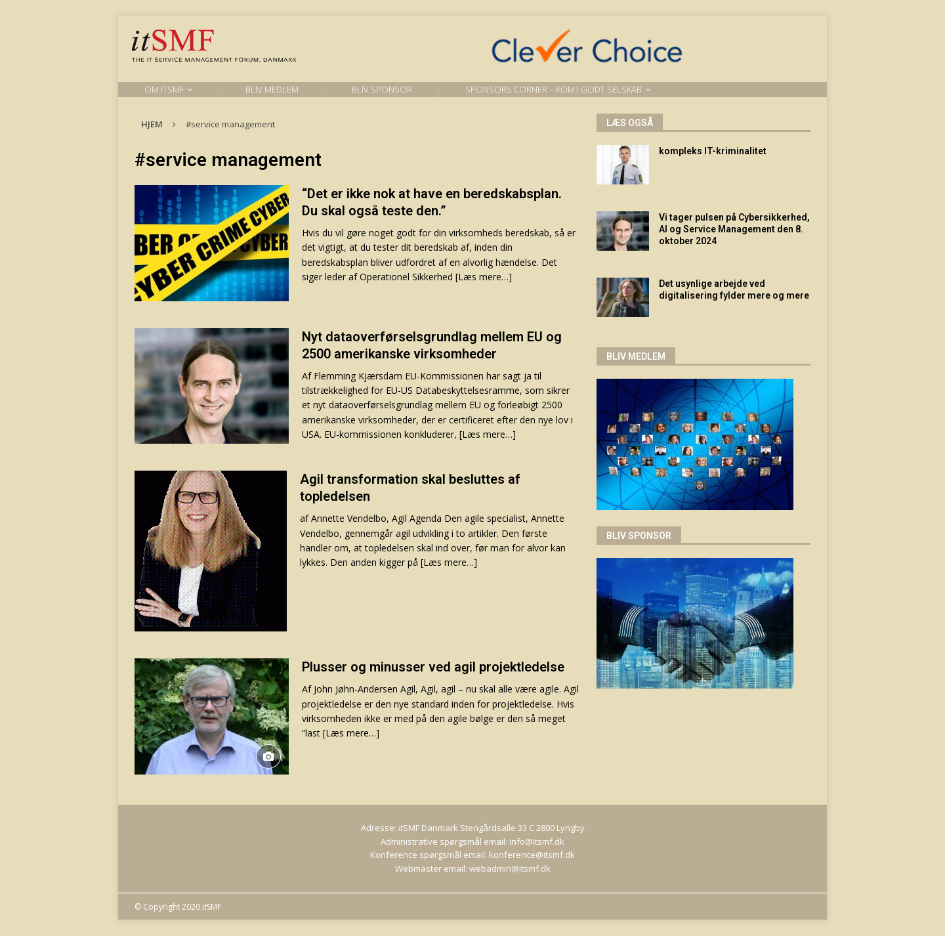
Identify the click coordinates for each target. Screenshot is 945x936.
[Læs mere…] (483, 276)
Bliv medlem (272, 89)
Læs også (629, 122)
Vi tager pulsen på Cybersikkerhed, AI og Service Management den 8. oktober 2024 (734, 229)
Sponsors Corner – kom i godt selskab (553, 89)
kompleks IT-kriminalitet (712, 151)
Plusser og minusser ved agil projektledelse (433, 667)
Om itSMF (164, 89)
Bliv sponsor (382, 89)
